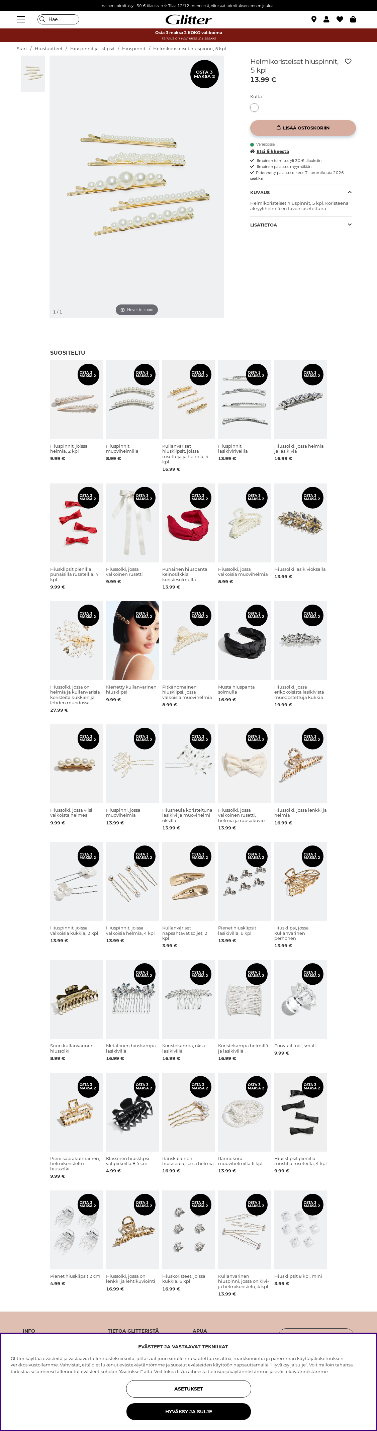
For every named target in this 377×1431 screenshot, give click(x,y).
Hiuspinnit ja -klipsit (92, 48)
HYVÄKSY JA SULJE (188, 1412)
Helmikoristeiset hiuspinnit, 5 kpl (189, 48)
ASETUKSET (188, 1389)
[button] (330, 19)
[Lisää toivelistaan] (348, 61)
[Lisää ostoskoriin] (303, 128)
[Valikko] (22, 19)
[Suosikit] (343, 19)
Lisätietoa (263, 225)
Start (22, 48)
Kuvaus (260, 192)
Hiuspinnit (134, 48)
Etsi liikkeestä (269, 151)
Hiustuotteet (49, 48)
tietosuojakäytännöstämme (238, 1371)
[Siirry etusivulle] (189, 19)
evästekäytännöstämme (301, 1371)
